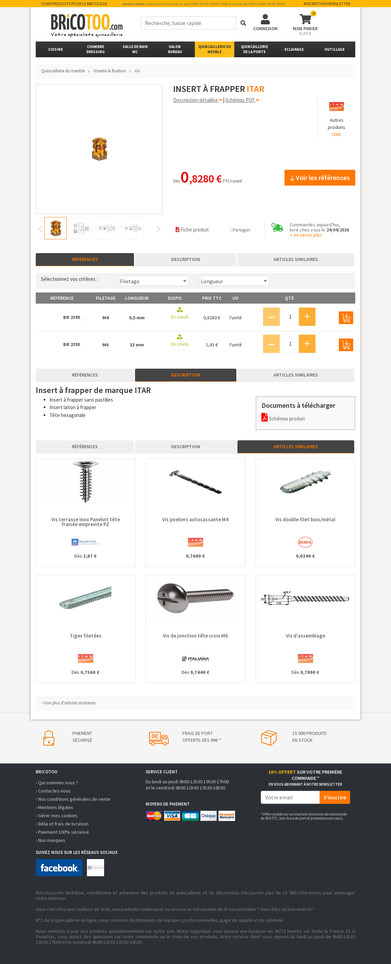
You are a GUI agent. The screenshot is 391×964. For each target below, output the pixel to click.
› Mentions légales (54, 807)
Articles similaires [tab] (295, 259)
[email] (290, 797)
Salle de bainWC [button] (135, 49)
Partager (240, 230)
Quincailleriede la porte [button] (254, 49)
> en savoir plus (306, 235)
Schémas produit (283, 418)
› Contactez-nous (53, 791)
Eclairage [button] (294, 49)
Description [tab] (185, 259)
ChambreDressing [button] (95, 49)
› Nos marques (50, 840)
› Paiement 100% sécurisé (62, 832)
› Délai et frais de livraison (62, 824)
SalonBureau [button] (175, 49)
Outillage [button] (334, 49)
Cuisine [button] (55, 49)
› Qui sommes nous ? (57, 782)
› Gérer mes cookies (57, 815)
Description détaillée (197, 100)
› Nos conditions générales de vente (73, 799)
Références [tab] (85, 259)
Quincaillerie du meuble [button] (214, 49)
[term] (188, 22)
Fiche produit (192, 229)
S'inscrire (335, 797)
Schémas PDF (242, 100)
